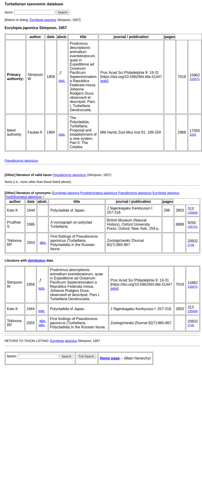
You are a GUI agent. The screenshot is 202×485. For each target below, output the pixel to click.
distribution (36, 260)
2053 (193, 134)
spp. (62, 81)
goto (103, 81)
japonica (50, 20)
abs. (43, 243)
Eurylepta (36, 20)
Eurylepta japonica (66, 193)
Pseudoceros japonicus (21, 160)
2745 (190, 245)
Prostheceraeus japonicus (98, 193)
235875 (194, 79)
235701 (192, 226)
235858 (192, 212)
